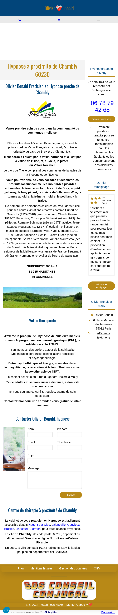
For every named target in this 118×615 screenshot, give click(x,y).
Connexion (108, 612)
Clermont (35, 528)
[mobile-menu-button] (98, 20)
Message (33, 468)
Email (31, 442)
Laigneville (59, 524)
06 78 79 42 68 (102, 106)
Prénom (62, 429)
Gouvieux (73, 524)
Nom (31, 429)
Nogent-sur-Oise (39, 524)
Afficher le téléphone (103, 335)
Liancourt (22, 528)
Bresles (9, 528)
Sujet (31, 455)
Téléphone (64, 442)
